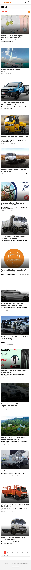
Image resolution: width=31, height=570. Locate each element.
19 (5, 555)
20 (7, 555)
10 (27, 552)
